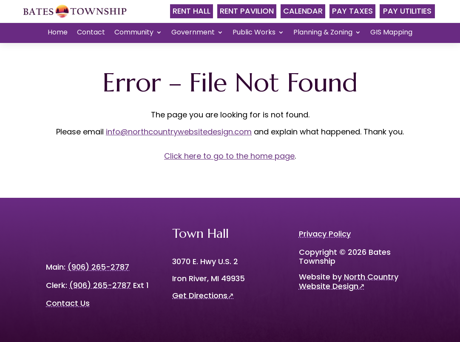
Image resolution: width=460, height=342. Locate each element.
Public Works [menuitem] (254, 33)
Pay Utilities (407, 11)
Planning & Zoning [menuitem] (322, 33)
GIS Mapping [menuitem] (391, 33)
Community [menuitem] (133, 33)
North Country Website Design (348, 281)
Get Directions (203, 295)
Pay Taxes (352, 11)
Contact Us (68, 303)
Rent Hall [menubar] (191, 11)
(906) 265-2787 (100, 285)
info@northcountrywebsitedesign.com (179, 131)
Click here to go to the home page (229, 156)
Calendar (303, 11)
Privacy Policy (325, 233)
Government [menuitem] (193, 33)
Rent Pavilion (247, 11)
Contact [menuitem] (91, 33)
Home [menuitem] (58, 33)
